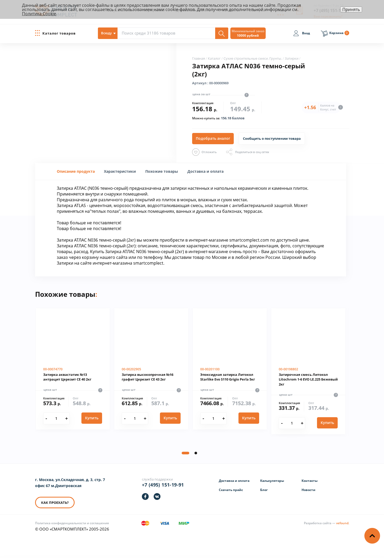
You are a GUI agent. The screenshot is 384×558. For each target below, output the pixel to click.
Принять (351, 9)
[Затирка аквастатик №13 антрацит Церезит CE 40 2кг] (73, 368)
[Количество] (56, 418)
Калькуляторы (272, 480)
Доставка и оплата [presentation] (205, 171)
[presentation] (120, 171)
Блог (264, 490)
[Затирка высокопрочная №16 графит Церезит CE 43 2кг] (151, 368)
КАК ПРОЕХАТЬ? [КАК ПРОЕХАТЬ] (55, 502)
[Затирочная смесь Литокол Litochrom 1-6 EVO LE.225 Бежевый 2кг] (308, 371)
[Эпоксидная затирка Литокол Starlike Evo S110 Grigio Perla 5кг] (230, 368)
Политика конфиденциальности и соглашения (72, 523)
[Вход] (301, 34)
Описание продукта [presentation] (76, 171)
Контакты (310, 480)
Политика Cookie (39, 13)
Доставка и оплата (234, 480)
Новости (308, 490)
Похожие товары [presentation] (161, 171)
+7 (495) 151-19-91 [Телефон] (163, 485)
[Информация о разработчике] (326, 523)
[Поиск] (221, 33)
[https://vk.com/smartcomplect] (157, 496)
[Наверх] (372, 536)
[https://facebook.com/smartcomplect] (145, 496)
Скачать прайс (231, 490)
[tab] (76, 171)
